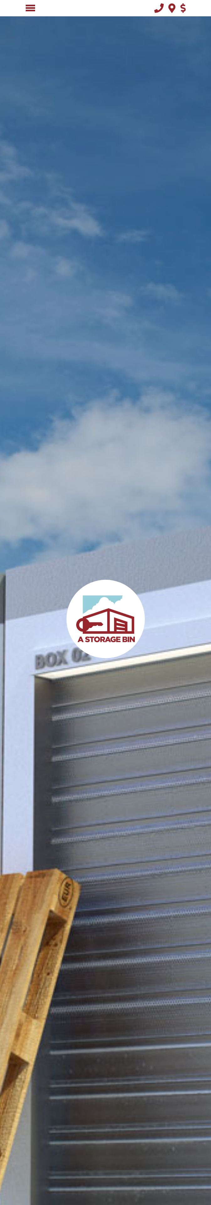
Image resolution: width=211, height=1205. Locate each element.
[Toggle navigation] (30, 8)
